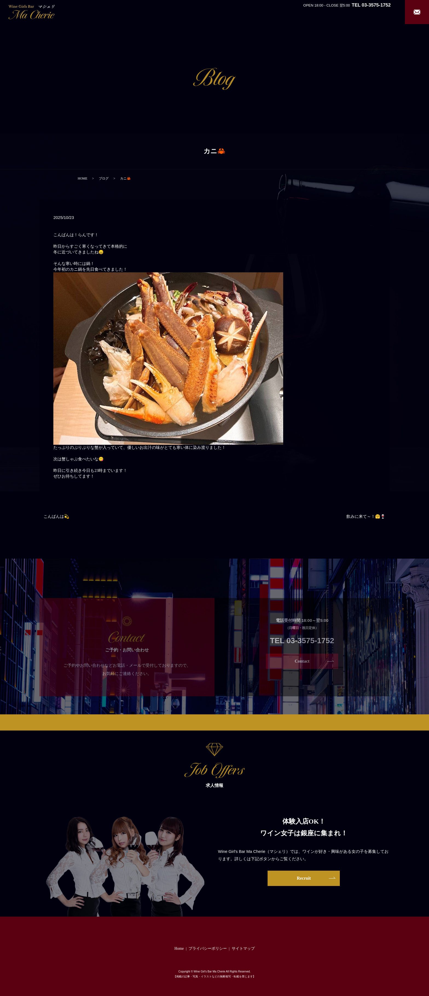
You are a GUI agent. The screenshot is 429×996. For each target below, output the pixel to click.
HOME (82, 178)
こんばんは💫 (56, 516)
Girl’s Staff (353, 11)
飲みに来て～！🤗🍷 (365, 516)
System (327, 11)
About (302, 11)
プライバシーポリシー (208, 948)
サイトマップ (243, 948)
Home (281, 11)
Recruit (383, 11)
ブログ (104, 178)
